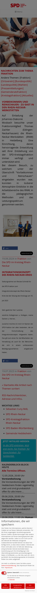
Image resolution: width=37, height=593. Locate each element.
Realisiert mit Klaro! (30, 590)
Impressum (8, 567)
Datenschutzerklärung (8, 565)
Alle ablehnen (5, 586)
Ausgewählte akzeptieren (17, 586)
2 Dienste (11, 580)
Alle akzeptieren (30, 586)
